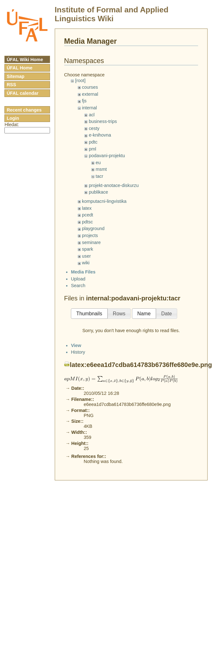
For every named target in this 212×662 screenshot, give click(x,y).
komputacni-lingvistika (104, 201)
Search (78, 470)
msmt (101, 169)
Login (13, 118)
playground (93, 228)
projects (90, 235)
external (90, 94)
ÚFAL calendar (23, 93)
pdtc (93, 142)
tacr (99, 176)
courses (90, 87)
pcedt (87, 214)
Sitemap (15, 76)
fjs (84, 100)
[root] (80, 80)
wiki (86, 262)
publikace (98, 192)
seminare (91, 242)
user (86, 256)
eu (98, 162)
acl (92, 114)
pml (92, 148)
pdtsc (87, 221)
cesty (94, 128)
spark (87, 249)
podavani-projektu (107, 155)
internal (89, 107)
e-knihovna (100, 135)
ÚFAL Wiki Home (25, 59)
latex (86, 208)
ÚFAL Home (19, 67)
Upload (78, 463)
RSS (11, 84)
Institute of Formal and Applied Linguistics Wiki (111, 14)
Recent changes (24, 109)
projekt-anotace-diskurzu (114, 185)
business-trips (103, 121)
